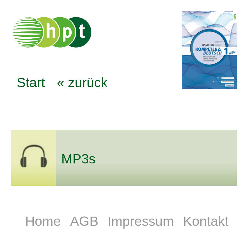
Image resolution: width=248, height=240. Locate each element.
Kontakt (205, 221)
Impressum (143, 221)
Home (44, 221)
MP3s (78, 158)
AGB (86, 221)
